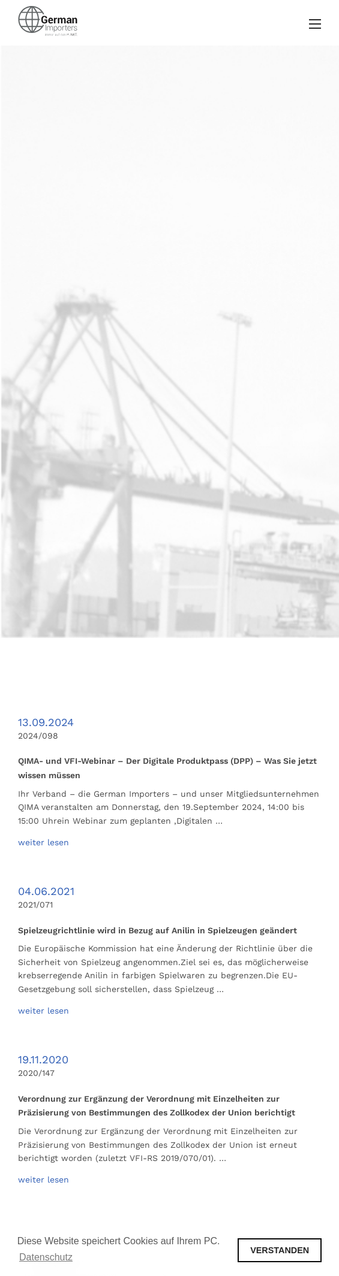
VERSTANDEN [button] (279, 1250)
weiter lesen (43, 842)
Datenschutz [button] (46, 1257)
